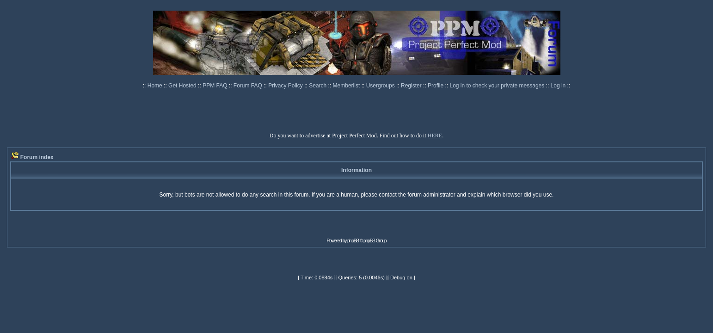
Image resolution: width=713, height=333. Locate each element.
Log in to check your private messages (497, 85)
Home (156, 85)
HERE (435, 135)
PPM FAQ (216, 85)
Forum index (37, 157)
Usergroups (381, 85)
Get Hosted (183, 85)
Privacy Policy (286, 85)
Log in (558, 85)
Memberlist (347, 85)
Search (318, 85)
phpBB (353, 240)
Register (412, 85)
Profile (436, 85)
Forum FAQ (249, 85)
